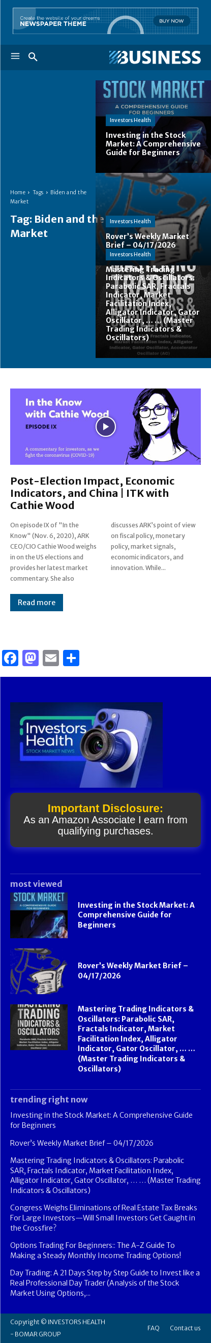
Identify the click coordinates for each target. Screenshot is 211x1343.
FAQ (153, 1328)
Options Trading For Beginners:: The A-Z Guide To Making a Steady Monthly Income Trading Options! (95, 1250)
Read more (36, 602)
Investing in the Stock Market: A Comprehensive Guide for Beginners (136, 915)
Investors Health (130, 120)
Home (17, 192)
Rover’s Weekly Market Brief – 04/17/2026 (82, 1143)
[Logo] (153, 57)
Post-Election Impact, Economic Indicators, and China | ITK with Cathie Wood (92, 493)
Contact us (185, 1328)
